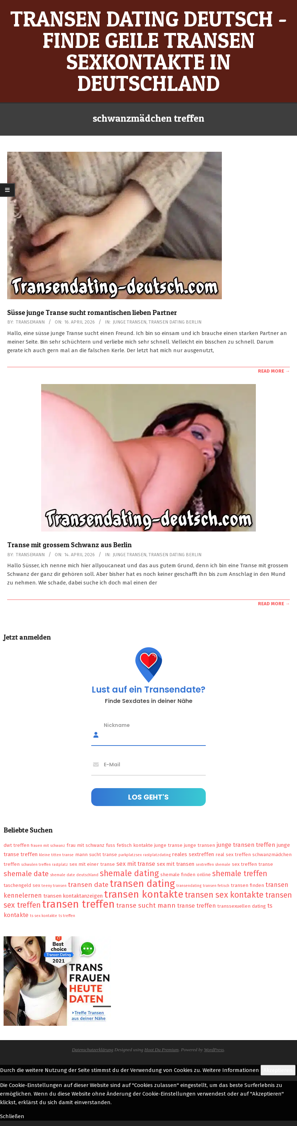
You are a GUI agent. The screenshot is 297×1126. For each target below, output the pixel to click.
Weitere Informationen (231, 1070)
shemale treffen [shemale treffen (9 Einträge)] (239, 873)
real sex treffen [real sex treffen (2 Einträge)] (233, 854)
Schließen (12, 1116)
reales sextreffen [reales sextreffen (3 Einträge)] (193, 854)
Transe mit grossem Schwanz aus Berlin (69, 545)
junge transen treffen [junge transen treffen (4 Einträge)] (245, 844)
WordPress (214, 1049)
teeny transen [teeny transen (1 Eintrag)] (54, 885)
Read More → (274, 371)
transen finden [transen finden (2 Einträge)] (247, 885)
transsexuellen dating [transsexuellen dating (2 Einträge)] (241, 906)
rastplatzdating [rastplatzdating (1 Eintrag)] (157, 855)
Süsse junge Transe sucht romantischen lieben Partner (92, 313)
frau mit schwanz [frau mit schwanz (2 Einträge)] (85, 845)
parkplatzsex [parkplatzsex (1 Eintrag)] (130, 855)
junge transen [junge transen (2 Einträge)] (199, 845)
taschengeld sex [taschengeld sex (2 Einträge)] (22, 885)
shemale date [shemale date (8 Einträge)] (26, 873)
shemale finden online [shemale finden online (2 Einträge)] (185, 875)
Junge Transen (129, 322)
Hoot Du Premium (162, 1049)
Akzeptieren (278, 1070)
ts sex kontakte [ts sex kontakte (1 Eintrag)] (43, 915)
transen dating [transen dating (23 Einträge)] (142, 883)
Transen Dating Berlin (174, 322)
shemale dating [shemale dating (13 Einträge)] (129, 873)
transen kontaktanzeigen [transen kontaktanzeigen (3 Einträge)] (73, 896)
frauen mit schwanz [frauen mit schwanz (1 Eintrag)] (48, 845)
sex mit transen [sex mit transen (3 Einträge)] (175, 864)
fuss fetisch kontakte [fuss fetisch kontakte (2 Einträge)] (129, 845)
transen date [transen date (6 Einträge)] (88, 884)
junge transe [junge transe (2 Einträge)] (168, 845)
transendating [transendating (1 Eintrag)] (188, 885)
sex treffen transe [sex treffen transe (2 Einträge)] (252, 864)
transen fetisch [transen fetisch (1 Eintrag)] (216, 885)
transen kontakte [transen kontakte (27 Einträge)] (143, 894)
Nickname (117, 725)
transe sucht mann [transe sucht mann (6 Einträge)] (146, 905)
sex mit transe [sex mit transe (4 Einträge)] (135, 863)
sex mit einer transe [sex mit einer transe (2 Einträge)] (92, 864)
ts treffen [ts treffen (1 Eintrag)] (67, 915)
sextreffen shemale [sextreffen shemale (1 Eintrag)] (213, 864)
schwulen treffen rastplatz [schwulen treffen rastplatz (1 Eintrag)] (44, 864)
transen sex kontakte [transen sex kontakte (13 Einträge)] (224, 895)
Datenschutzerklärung (92, 1049)
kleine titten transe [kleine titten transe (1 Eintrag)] (56, 855)
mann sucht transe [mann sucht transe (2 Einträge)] (96, 854)
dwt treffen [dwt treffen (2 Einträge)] (16, 845)
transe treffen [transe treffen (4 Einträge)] (196, 905)
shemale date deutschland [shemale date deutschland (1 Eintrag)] (74, 875)
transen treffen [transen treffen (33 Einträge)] (78, 904)
